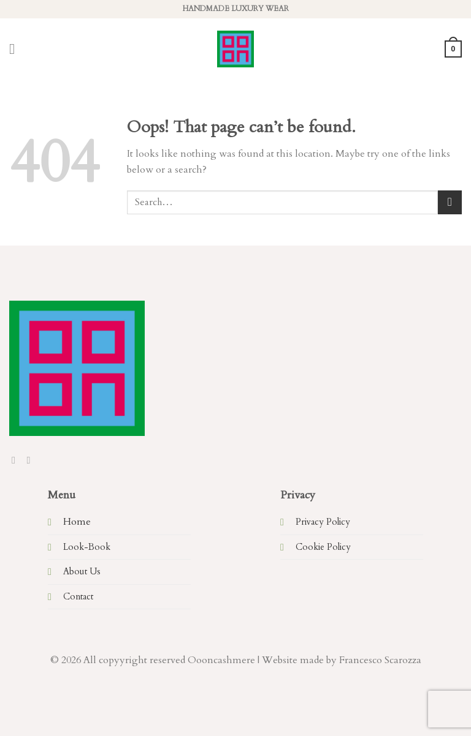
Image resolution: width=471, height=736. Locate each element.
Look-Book (86, 547)
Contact (78, 597)
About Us (82, 571)
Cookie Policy (323, 547)
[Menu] (16, 49)
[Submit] (450, 202)
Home (77, 521)
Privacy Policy (323, 522)
